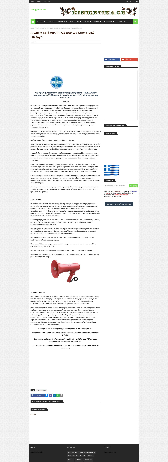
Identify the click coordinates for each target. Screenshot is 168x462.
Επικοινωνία (47, 1)
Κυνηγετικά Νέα (38, 9)
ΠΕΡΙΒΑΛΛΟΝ (88, 459)
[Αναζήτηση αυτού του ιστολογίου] (116, 185)
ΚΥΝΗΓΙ (70, 459)
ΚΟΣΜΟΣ (90, 456)
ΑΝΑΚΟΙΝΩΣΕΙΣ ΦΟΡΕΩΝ (87, 452)
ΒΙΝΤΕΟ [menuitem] (86, 22)
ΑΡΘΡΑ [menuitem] (51, 22)
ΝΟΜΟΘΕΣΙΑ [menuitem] (121, 22)
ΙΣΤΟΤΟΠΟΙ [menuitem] (108, 22)
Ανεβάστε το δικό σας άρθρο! (118, 204)
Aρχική (32, 1)
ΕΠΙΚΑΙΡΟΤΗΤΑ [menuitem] (62, 22)
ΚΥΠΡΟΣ (78, 459)
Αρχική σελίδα (35, 28)
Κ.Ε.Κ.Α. (82, 456)
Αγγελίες (39, 1)
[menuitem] (33, 21)
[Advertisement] (66, 61)
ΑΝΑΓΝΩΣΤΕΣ (72, 452)
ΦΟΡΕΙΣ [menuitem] (97, 22)
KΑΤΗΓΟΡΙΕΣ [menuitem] (74, 22)
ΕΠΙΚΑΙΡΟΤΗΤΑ (44, 28)
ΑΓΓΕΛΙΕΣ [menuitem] (40, 22)
